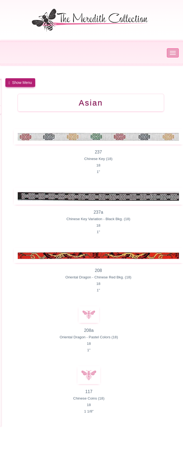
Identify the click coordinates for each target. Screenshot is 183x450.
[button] (20, 82)
